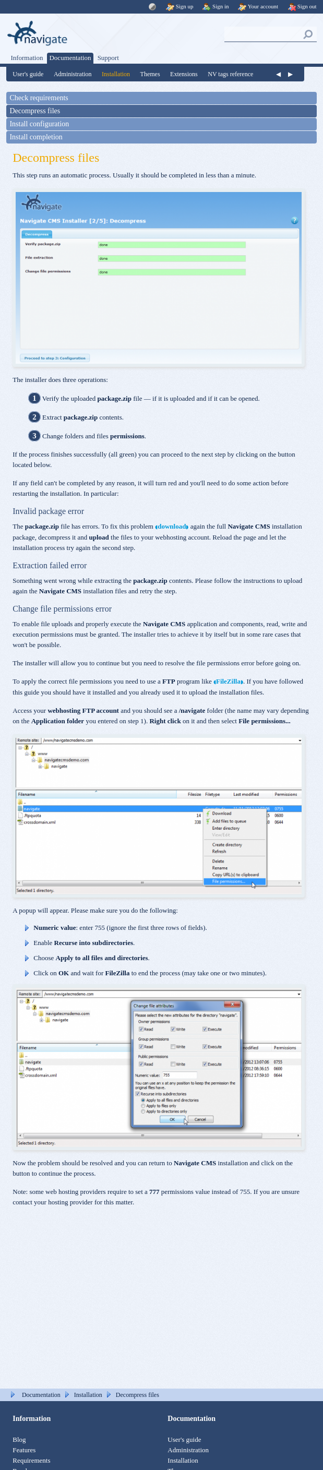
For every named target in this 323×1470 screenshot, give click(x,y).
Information (26, 58)
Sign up (180, 6)
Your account (258, 6)
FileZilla (228, 681)
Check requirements (38, 98)
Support (108, 58)
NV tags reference (230, 74)
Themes (150, 74)
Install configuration (39, 124)
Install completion (35, 137)
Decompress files (34, 111)
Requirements (31, 1460)
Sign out (302, 6)
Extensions (184, 74)
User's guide (28, 74)
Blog (19, 1439)
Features (24, 1450)
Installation (116, 74)
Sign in (215, 6)
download (172, 526)
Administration (73, 74)
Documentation (70, 58)
